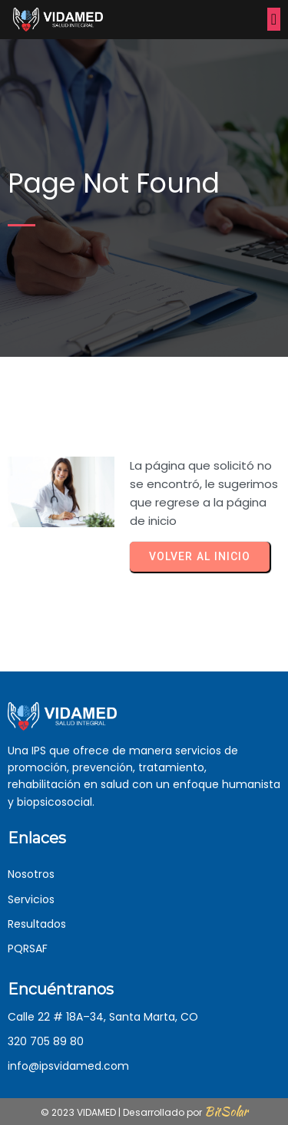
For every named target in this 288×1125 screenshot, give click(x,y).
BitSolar (226, 1111)
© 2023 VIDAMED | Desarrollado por (122, 1112)
